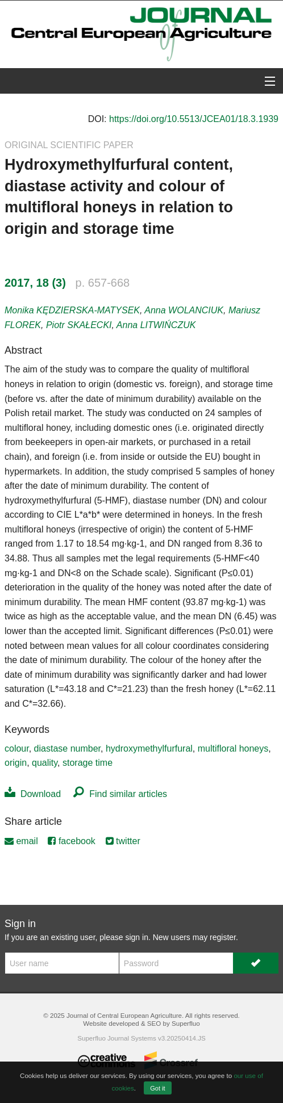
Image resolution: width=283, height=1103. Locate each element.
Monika (72, 310)
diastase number (67, 748)
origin (16, 763)
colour (17, 748)
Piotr (79, 325)
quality (44, 763)
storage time (88, 763)
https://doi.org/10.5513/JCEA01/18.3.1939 (193, 119)
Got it (157, 1088)
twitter (123, 841)
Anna (183, 310)
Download (33, 794)
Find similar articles (120, 794)
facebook (71, 841)
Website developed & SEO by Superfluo (141, 1023)
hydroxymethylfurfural (149, 748)
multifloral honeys (233, 748)
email (21, 841)
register (223, 937)
